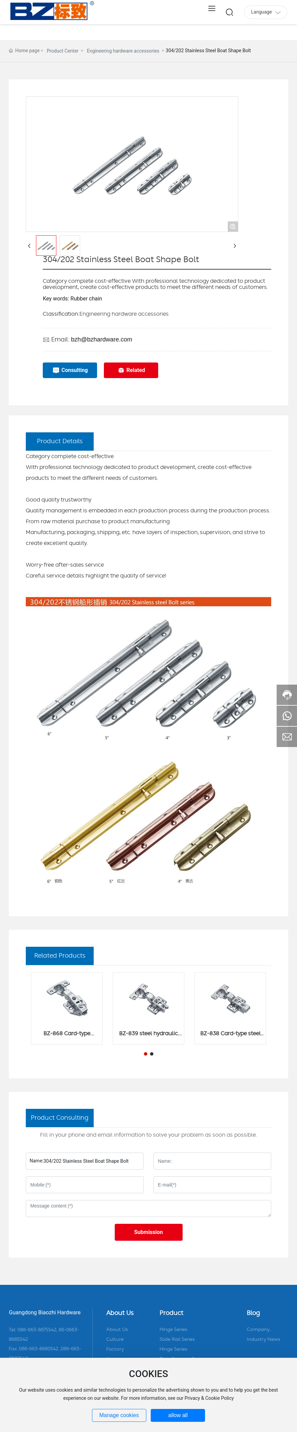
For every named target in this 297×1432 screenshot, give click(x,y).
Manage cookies (119, 1415)
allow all (178, 1415)
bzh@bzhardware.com (101, 339)
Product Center (62, 51)
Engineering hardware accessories (123, 51)
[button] (145, 1054)
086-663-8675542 (37, 1330)
